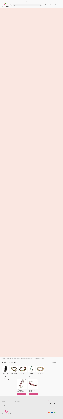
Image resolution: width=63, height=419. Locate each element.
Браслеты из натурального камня (27, 358)
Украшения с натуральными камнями (13, 358)
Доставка (10, 1)
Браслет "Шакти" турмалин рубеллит (20, 391)
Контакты (19, 1)
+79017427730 (58, 1)
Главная (3, 358)
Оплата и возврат (5, 1)
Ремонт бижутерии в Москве (27, 1)
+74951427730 (53, 1)
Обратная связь (17, 401)
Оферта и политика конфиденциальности (21, 399)
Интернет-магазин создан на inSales (55, 417)
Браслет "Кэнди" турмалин (32, 391)
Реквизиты (15, 1)
